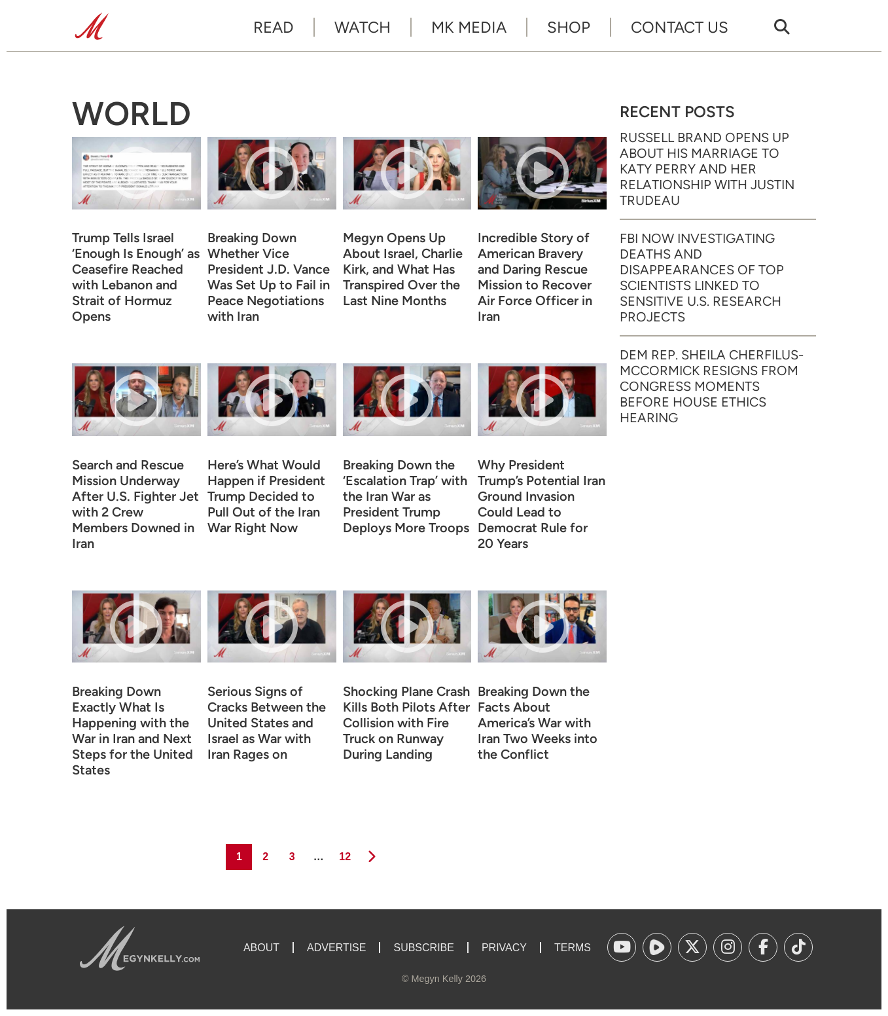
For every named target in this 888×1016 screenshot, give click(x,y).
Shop (568, 27)
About (261, 947)
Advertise (336, 947)
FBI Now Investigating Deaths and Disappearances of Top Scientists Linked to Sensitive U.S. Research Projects (702, 277)
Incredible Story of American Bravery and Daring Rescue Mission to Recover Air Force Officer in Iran (535, 277)
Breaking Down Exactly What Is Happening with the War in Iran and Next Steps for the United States (132, 730)
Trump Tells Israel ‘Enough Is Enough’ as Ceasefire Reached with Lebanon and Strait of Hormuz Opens (136, 277)
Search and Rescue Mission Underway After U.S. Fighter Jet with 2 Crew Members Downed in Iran (135, 504)
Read (273, 27)
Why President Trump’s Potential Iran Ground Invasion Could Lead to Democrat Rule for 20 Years (541, 504)
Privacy (504, 947)
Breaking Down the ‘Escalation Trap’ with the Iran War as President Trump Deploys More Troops (406, 496)
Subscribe (423, 947)
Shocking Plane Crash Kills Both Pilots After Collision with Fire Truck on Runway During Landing (406, 722)
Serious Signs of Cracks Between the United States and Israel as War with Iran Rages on (266, 722)
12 (344, 853)
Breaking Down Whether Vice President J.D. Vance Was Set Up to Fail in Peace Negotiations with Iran (268, 277)
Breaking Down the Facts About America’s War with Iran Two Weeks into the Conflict (537, 722)
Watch (362, 27)
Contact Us (679, 27)
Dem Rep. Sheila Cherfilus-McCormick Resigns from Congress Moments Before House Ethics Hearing (712, 386)
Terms (572, 947)
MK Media (468, 27)
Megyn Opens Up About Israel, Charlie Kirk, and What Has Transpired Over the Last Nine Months (403, 269)
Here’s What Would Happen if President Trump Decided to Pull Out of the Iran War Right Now (266, 496)
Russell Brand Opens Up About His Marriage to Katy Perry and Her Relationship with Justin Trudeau (707, 169)
